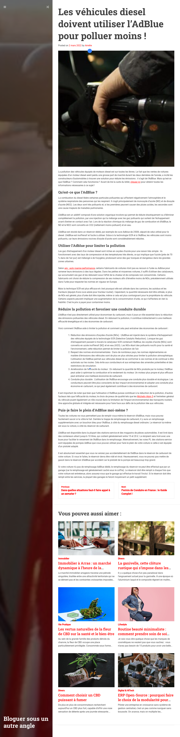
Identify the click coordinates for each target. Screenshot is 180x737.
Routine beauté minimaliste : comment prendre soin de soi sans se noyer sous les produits (144, 634)
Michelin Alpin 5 (145, 396)
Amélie (88, 45)
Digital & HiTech (126, 690)
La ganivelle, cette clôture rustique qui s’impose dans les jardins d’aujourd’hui (143, 568)
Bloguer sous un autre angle (26, 722)
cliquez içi (135, 182)
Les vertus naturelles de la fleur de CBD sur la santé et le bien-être (86, 631)
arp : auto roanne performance (79, 268)
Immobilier (63, 558)
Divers (121, 558)
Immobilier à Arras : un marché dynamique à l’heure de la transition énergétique (84, 568)
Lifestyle (122, 624)
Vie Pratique (64, 624)
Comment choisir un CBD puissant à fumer (79, 697)
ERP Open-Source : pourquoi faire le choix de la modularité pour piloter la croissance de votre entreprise (145, 702)
